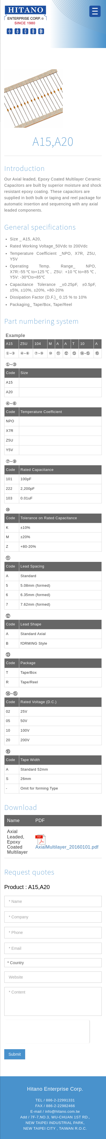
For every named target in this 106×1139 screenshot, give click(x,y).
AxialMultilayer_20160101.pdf (66, 847)
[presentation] (46, 1031)
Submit (14, 1054)
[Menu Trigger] (95, 11)
